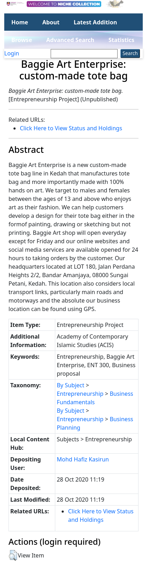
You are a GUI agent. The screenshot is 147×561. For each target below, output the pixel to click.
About (51, 22)
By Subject (70, 385)
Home (19, 22)
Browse (21, 40)
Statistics (121, 40)
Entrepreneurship (80, 394)
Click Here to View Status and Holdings (71, 128)
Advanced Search (70, 40)
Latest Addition (95, 22)
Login (11, 53)
